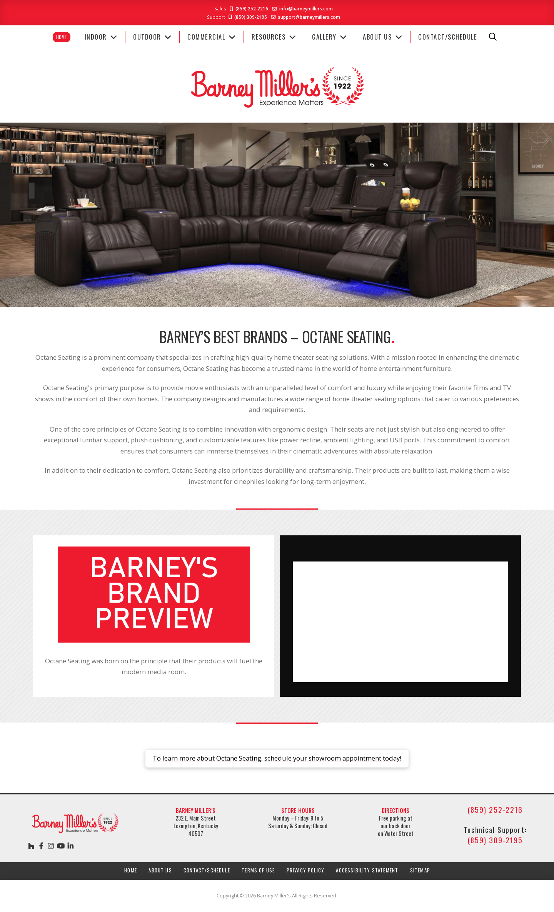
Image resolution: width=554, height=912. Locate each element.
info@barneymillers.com (306, 8)
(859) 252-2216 (248, 8)
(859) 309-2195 (247, 17)
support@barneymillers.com (309, 17)
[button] (492, 36)
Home (61, 37)
